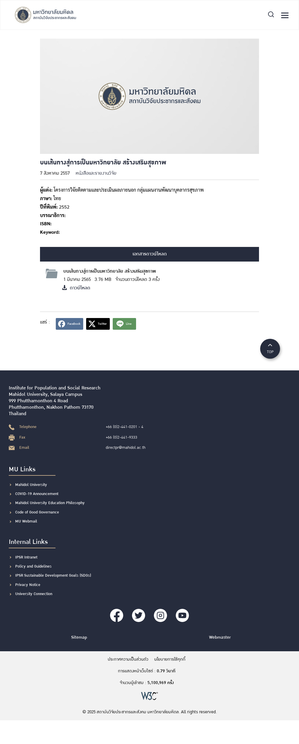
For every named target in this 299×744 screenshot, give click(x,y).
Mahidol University (31, 485)
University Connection (33, 594)
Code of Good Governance (37, 512)
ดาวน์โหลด (76, 288)
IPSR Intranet (26, 557)
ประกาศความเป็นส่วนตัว (128, 659)
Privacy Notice (27, 585)
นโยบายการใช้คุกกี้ (169, 659)
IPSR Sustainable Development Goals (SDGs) (53, 575)
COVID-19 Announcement (37, 494)
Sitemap (79, 637)
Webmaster (220, 637)
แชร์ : (45, 322)
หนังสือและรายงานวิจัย (96, 173)
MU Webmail (26, 521)
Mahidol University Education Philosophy (50, 503)
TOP (270, 348)
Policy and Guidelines (33, 566)
